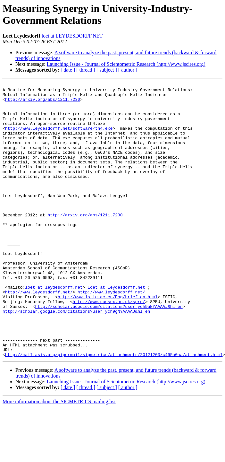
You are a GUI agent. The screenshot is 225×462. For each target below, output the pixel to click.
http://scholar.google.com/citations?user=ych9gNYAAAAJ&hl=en (108, 351)
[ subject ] (106, 70)
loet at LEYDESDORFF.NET (72, 36)
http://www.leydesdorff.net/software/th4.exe (59, 138)
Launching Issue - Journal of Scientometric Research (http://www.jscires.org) (126, 64)
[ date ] (68, 70)
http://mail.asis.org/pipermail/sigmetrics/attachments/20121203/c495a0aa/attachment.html (114, 409)
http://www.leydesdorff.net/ (39, 334)
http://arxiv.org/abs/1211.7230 (42, 103)
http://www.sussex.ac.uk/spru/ (108, 346)
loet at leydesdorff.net (53, 328)
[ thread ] (85, 70)
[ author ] (128, 70)
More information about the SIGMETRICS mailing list (59, 456)
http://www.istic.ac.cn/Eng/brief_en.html (108, 340)
